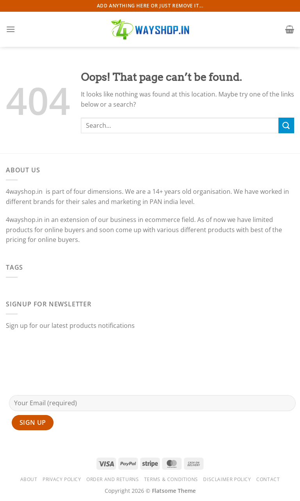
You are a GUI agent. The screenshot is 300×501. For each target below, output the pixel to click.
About (29, 479)
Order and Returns (112, 479)
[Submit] (286, 125)
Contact (268, 479)
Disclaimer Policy (227, 479)
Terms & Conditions (171, 479)
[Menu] (10, 29)
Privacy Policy (62, 479)
